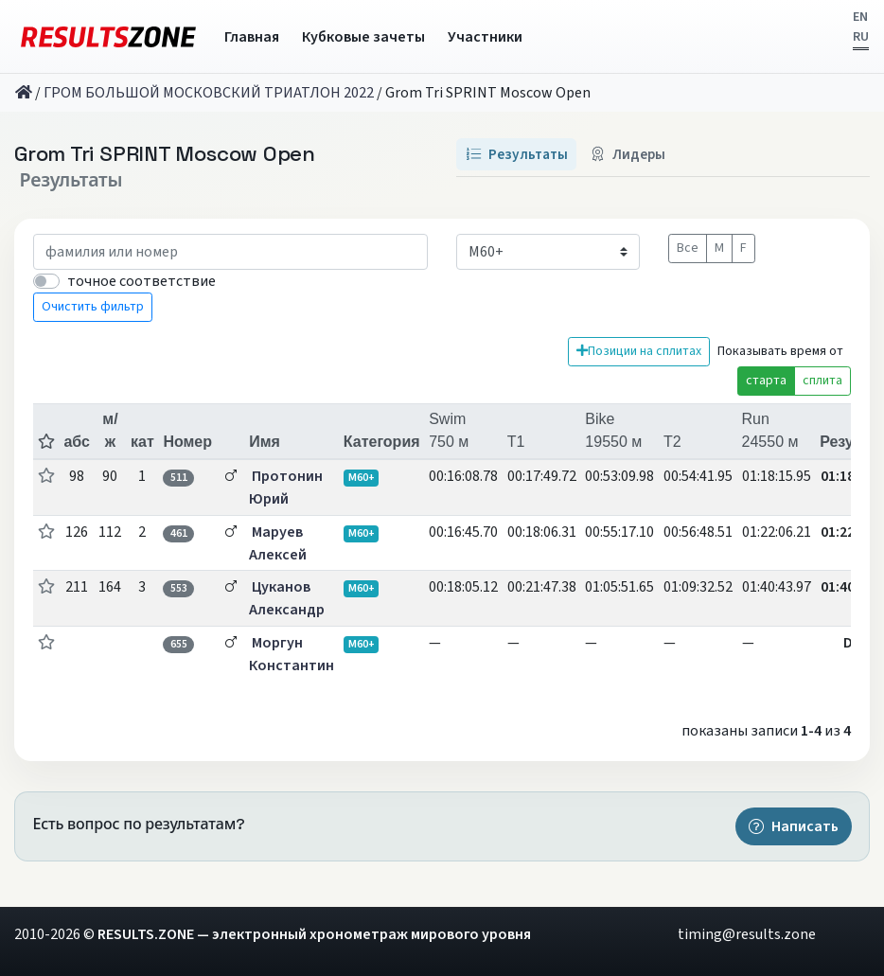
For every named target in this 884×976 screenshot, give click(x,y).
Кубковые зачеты (363, 37)
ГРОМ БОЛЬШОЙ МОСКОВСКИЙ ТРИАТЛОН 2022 (209, 92)
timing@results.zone (747, 934)
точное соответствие (141, 281)
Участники (485, 37)
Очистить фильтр (93, 306)
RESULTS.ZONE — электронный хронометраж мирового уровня (314, 934)
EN (860, 17)
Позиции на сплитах (638, 351)
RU (861, 36)
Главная (251, 37)
